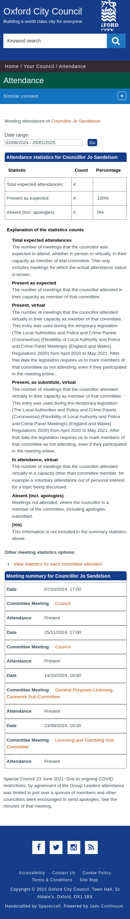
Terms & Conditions (52, 880)
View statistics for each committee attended (57, 564)
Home (12, 66)
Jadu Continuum (107, 906)
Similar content (21, 96)
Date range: (17, 135)
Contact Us (63, 873)
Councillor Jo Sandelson (75, 121)
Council (62, 603)
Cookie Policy (97, 873)
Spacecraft (49, 906)
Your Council (39, 66)
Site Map (89, 880)
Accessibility (32, 873)
